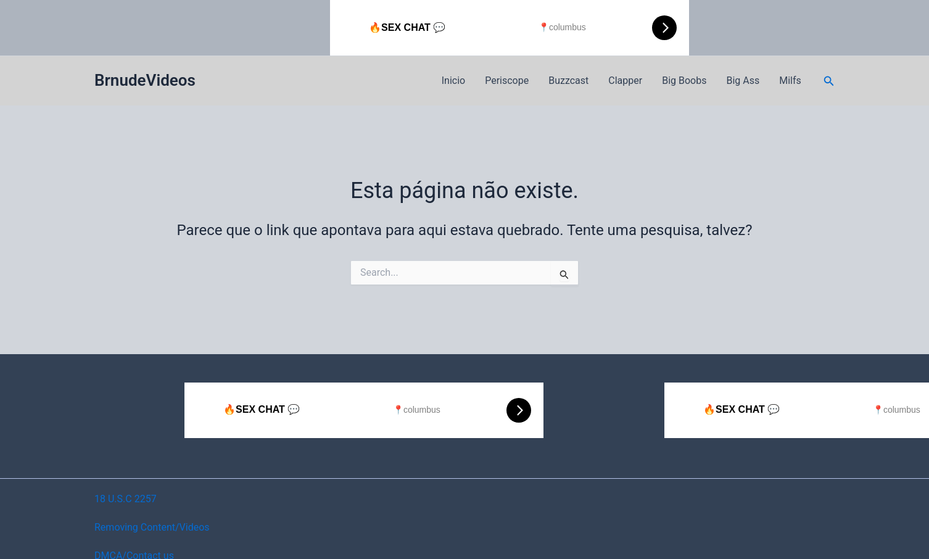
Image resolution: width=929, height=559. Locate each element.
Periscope (507, 80)
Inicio (453, 80)
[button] (829, 81)
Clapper (625, 80)
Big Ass (742, 80)
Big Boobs (684, 80)
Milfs (790, 80)
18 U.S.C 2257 (125, 499)
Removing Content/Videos (152, 527)
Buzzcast (568, 80)
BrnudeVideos (145, 80)
